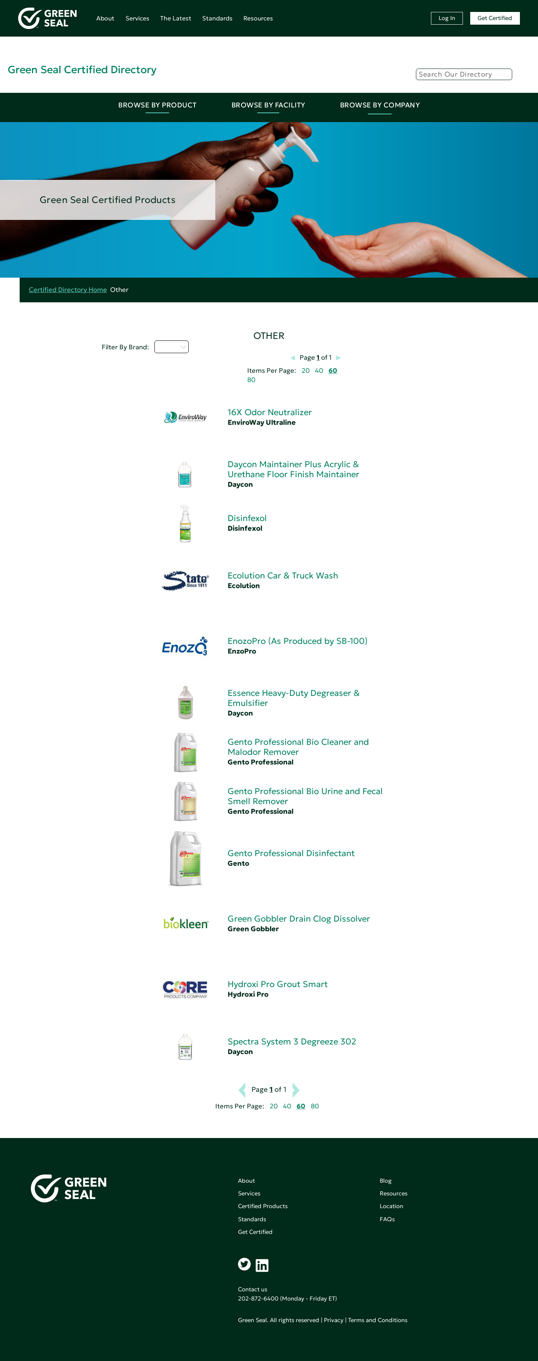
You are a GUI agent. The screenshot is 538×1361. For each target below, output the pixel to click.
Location (391, 1206)
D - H (171, 347)
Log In (447, 18)
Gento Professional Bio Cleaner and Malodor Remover (298, 747)
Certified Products (263, 1206)
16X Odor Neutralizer (270, 412)
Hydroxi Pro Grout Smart (278, 984)
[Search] (464, 74)
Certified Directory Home (68, 290)
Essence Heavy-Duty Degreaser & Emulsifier (294, 698)
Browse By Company (380, 105)
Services (137, 18)
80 (251, 380)
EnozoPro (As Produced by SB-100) (298, 641)
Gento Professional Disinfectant (291, 853)
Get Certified (495, 18)
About (105, 18)
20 (306, 371)
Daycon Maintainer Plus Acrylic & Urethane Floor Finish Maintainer (293, 469)
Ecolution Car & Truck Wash (283, 575)
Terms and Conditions (377, 1320)
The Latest (175, 18)
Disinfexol (247, 518)
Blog (386, 1180)
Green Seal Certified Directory (82, 69)
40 (319, 371)
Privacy (334, 1320)
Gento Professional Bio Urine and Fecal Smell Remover (305, 796)
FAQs (387, 1219)
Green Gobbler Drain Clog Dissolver (299, 918)
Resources (258, 18)
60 (332, 371)
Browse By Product (157, 105)
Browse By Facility (268, 105)
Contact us (252, 1289)
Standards (217, 18)
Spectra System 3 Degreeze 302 (292, 1041)
